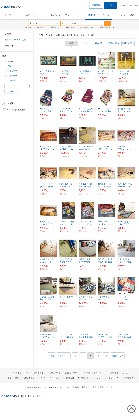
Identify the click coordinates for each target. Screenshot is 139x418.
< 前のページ (63, 356)
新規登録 (96, 5)
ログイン (110, 5)
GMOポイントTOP (21, 373)
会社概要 (128, 378)
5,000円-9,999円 (10, 76)
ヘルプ (123, 5)
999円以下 (8, 66)
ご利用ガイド (39, 373)
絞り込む (11, 91)
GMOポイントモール (98, 15)
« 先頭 (51, 356)
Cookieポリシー (85, 378)
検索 (107, 23)
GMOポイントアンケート (63, 15)
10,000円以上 (9, 80)
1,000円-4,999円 (10, 71)
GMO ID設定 (133, 5)
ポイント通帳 (128, 15)
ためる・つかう (31, 15)
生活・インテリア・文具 (15, 40)
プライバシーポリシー (108, 378)
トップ (7, 15)
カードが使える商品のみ (15, 109)
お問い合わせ (55, 378)
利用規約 (70, 378)
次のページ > (117, 356)
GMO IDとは (55, 373)
